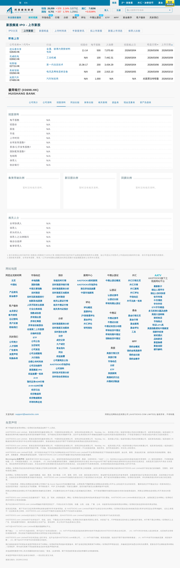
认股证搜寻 (113, 295)
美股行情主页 (113, 353)
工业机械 (51, 57)
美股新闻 (113, 373)
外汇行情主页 (134, 280)
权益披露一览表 (35, 374)
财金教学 (13, 296)
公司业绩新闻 (35, 353)
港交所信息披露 (88, 288)
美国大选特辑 (158, 314)
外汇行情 (134, 284)
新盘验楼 (158, 342)
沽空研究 (35, 345)
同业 (60, 352)
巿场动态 (134, 297)
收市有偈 (158, 297)
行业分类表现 (35, 309)
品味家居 (158, 339)
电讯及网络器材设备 (57, 71)
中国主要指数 (35, 288)
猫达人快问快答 (158, 293)
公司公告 (35, 341)
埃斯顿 (13, 63)
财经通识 (158, 335)
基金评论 (88, 319)
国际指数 (35, 284)
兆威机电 (14, 56)
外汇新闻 (134, 288)
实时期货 (35, 293)
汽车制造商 (52, 78)
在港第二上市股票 (35, 329)
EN (26, 3)
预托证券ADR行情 (35, 381)
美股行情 (113, 357)
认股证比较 (113, 299)
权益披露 (60, 356)
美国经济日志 (113, 377)
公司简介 (13, 342)
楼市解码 (158, 349)
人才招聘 (13, 346)
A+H (35, 378)
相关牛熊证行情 (60, 305)
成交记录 (60, 340)
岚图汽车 (14, 77)
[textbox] (149, 10)
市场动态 (113, 361)
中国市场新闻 (88, 293)
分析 (113, 365)
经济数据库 (35, 394)
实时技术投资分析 (60, 372)
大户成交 (60, 344)
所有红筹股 (35, 321)
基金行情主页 (134, 315)
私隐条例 (13, 358)
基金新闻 (134, 324)
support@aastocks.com (27, 414)
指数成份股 (35, 313)
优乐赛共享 (16, 49)
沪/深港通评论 (87, 315)
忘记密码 (13, 319)
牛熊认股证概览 (113, 280)
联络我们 (13, 327)
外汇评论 (88, 324)
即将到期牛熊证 (113, 334)
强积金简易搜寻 (134, 350)
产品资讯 (13, 292)
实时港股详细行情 (60, 284)
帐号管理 (13, 315)
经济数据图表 (35, 398)
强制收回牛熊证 (113, 338)
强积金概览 (134, 346)
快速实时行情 (61, 280)
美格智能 (14, 70)
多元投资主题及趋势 (157, 311)
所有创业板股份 (35, 325)
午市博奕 (158, 300)
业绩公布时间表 (35, 361)
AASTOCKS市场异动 (61, 364)
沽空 (60, 336)
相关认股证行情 (60, 301)
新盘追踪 (158, 346)
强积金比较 (134, 355)
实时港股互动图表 (60, 293)
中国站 (13, 284)
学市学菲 (158, 304)
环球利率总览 (35, 402)
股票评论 (88, 311)
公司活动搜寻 (35, 365)
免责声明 (13, 354)
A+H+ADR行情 (35, 386)
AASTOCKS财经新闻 (88, 280)
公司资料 (61, 368)
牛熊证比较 (113, 322)
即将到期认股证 (113, 303)
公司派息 (35, 349)
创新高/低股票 (35, 301)
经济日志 (35, 390)
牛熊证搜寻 (113, 318)
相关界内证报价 (60, 309)
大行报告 (35, 357)
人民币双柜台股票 (35, 305)
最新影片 (158, 286)
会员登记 (13, 311)
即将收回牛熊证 (113, 330)
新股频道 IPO (35, 370)
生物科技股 (35, 333)
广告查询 (13, 350)
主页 (13, 280)
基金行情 (134, 319)
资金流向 (60, 348)
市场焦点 (158, 321)
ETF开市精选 (158, 307)
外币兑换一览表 (134, 301)
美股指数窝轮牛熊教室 (157, 328)
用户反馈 (13, 323)
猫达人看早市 (158, 290)
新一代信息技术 (55, 64)
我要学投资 (158, 332)
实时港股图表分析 (60, 288)
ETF (35, 337)
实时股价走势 (60, 332)
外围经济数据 (113, 381)
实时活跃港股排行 (35, 297)
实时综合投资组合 (60, 376)
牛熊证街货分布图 (112, 326)
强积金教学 (134, 359)
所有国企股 (35, 317)
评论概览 (88, 307)
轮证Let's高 (158, 325)
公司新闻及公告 (60, 360)
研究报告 (88, 328)
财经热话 (158, 318)
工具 (134, 332)
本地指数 (35, 280)
